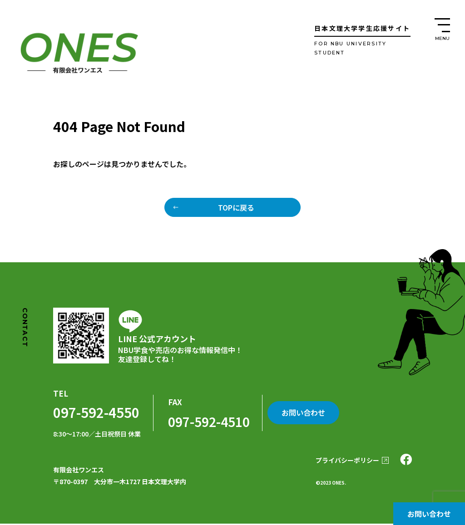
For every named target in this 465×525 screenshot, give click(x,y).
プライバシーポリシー (342, 461)
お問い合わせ (429, 513)
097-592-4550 (94, 413)
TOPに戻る (236, 207)
